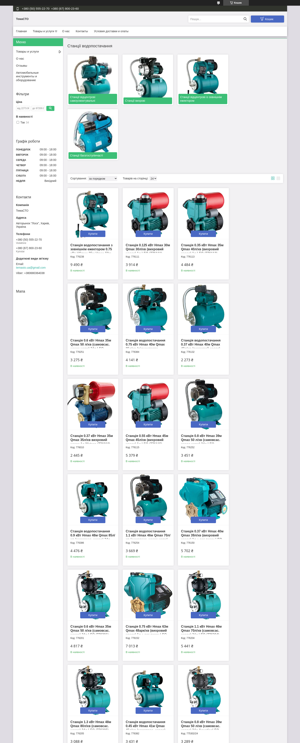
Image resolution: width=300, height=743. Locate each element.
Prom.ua (168, 735)
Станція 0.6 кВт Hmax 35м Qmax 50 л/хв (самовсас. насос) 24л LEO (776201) (91, 479)
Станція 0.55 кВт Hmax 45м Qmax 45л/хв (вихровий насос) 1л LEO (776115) (256, 289)
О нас (66, 31)
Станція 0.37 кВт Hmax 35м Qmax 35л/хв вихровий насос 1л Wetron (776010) (201, 289)
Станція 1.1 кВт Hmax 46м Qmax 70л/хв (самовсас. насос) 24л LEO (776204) (200, 479)
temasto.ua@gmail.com (31, 267)
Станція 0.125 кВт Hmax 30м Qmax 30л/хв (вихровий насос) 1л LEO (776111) (147, 194)
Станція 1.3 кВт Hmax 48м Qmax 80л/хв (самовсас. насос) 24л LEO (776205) (255, 479)
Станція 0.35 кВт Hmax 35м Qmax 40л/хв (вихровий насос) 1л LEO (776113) (201, 194)
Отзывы (21, 65)
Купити (92, 178)
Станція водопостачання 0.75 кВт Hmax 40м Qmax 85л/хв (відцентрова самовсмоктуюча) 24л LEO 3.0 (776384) (92, 293)
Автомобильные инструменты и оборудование (27, 76)
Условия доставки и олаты (111, 31)
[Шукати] (245, 19)
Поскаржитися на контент (140, 739)
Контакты (82, 31)
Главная (21, 31)
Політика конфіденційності (172, 739)
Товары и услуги (43, 31)
